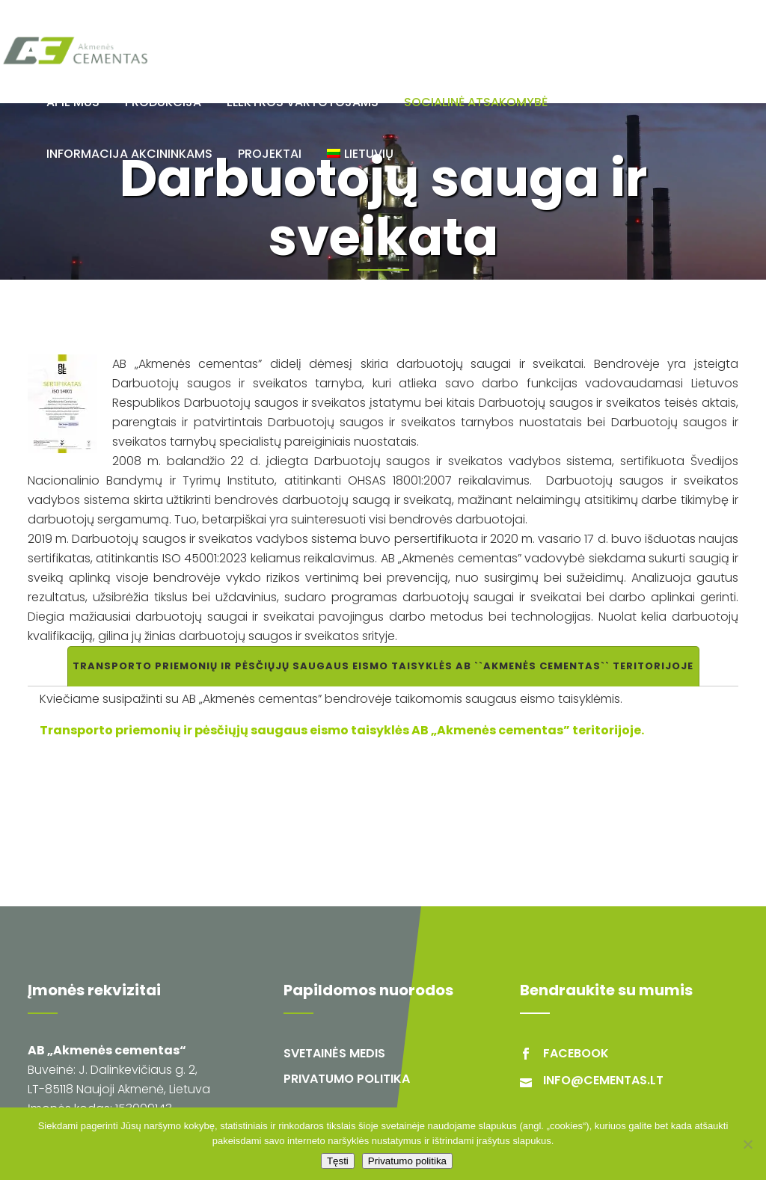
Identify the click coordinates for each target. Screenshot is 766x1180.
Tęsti (338, 1161)
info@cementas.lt (603, 1080)
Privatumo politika (347, 1078)
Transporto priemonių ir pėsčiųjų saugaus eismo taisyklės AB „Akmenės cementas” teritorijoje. (342, 730)
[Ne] (747, 1144)
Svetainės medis (334, 1053)
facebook (576, 1053)
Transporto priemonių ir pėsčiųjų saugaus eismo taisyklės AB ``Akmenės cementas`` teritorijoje (383, 666)
